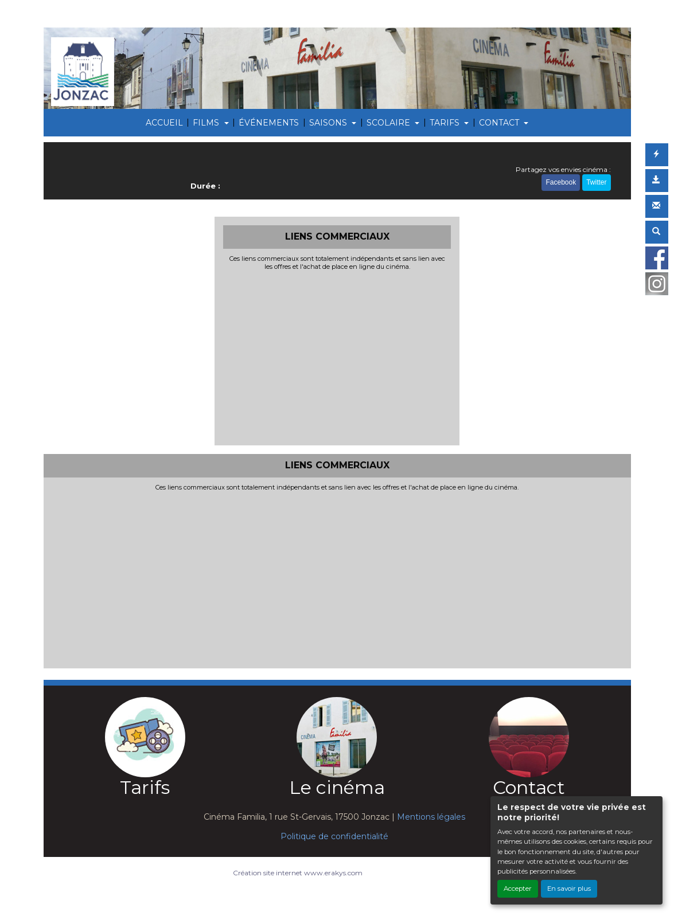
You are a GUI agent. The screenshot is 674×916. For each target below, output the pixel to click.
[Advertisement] (337, 356)
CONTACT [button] (500, 123)
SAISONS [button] (329, 123)
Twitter (596, 182)
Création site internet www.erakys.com (298, 872)
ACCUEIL (164, 123)
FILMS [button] (207, 123)
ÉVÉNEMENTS (269, 123)
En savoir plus (569, 888)
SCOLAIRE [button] (389, 123)
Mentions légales (431, 817)
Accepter (518, 888)
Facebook (561, 182)
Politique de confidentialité (334, 836)
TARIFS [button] (446, 123)
